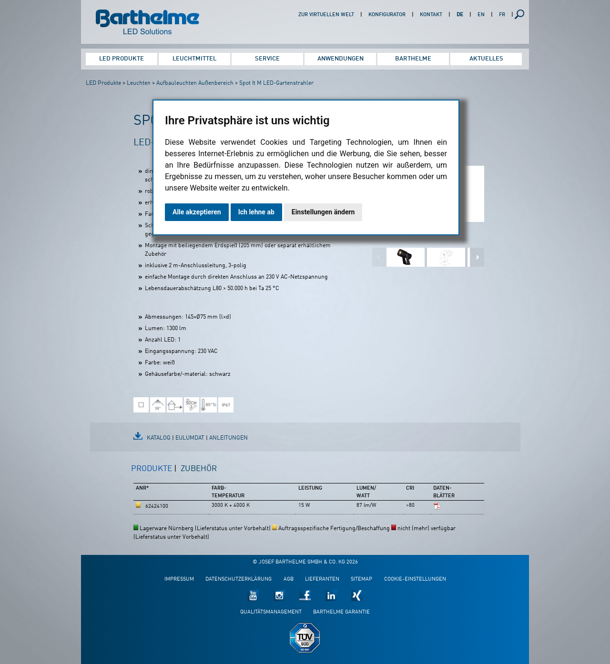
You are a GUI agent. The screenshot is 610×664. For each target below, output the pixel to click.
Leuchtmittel (194, 59)
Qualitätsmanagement (271, 612)
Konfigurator (387, 15)
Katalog (159, 438)
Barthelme (413, 59)
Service (267, 59)
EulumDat (189, 438)
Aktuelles (486, 59)
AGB (289, 579)
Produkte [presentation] (151, 469)
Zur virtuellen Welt (326, 15)
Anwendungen (340, 59)
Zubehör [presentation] (199, 469)
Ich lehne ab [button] (256, 212)
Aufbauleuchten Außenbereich (195, 83)
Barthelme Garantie (341, 612)
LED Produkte (121, 59)
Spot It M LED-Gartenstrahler (276, 83)
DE (460, 15)
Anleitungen (228, 438)
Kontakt (431, 15)
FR (502, 15)
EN (481, 15)
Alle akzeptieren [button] (197, 212)
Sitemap (361, 579)
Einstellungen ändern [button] (323, 212)
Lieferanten (322, 579)
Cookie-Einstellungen (415, 579)
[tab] (154, 473)
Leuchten (139, 83)
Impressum (179, 579)
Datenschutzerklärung (238, 579)
